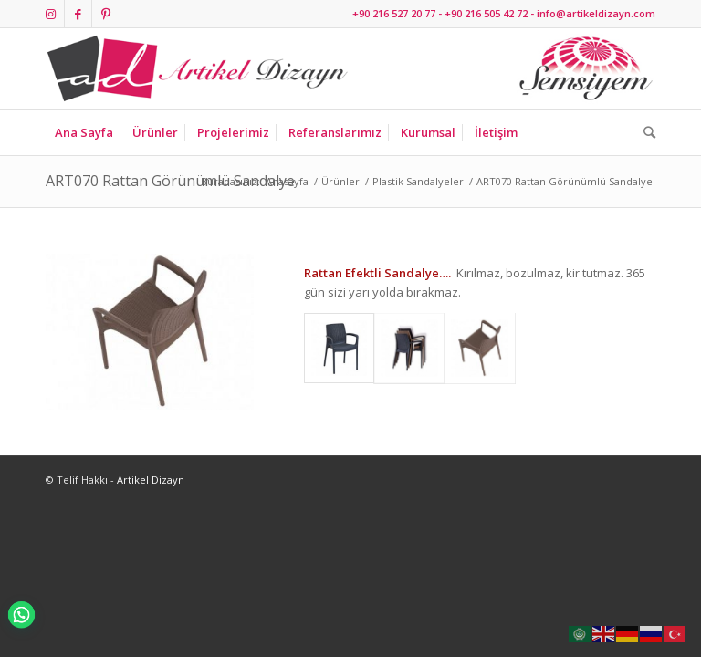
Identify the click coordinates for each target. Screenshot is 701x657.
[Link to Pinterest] (106, 13)
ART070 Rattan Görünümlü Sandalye (170, 181)
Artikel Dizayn (150, 479)
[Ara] (644, 132)
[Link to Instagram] (50, 13)
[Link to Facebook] (78, 13)
